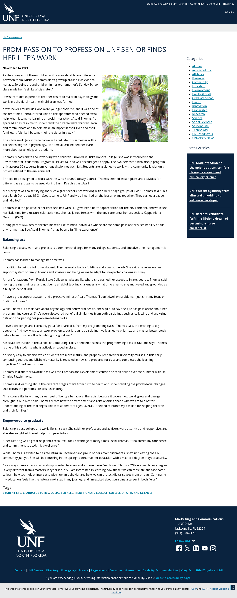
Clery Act (187, 570)
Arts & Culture (201, 70)
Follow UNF (183, 541)
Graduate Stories (36, 493)
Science (197, 118)
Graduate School (203, 98)
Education (198, 86)
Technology (200, 130)
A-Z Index (229, 12)
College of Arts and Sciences (131, 493)
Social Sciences (62, 493)
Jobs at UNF (215, 570)
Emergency (68, 570)
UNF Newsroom (12, 37)
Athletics (198, 74)
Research (198, 114)
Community (197, 3)
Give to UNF (214, 3)
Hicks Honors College (91, 493)
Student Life (12, 493)
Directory (52, 570)
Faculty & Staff (168, 3)
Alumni (183, 3)
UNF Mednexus (202, 134)
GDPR (205, 588)
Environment (201, 90)
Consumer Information (125, 570)
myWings (228, 3)
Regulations (99, 570)
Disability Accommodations (160, 570)
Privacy (193, 588)
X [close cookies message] (233, 588)
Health (196, 102)
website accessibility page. (173, 578)
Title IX (200, 570)
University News (203, 138)
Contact (19, 570)
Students (152, 3)
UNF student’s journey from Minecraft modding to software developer (209, 195)
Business (198, 78)
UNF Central (36, 570)
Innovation (199, 106)
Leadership (199, 110)
